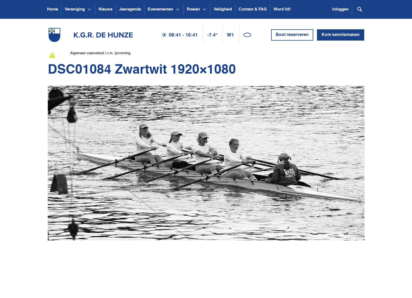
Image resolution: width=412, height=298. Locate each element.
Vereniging (75, 9)
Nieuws (105, 9)
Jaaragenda (130, 9)
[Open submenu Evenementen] (177, 9)
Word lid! (282, 9)
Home (52, 9)
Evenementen (160, 9)
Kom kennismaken (341, 35)
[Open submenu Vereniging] (89, 9)
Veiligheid (223, 9)
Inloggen (340, 9)
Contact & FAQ (253, 9)
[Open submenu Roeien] (204, 9)
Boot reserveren (292, 35)
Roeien (193, 9)
